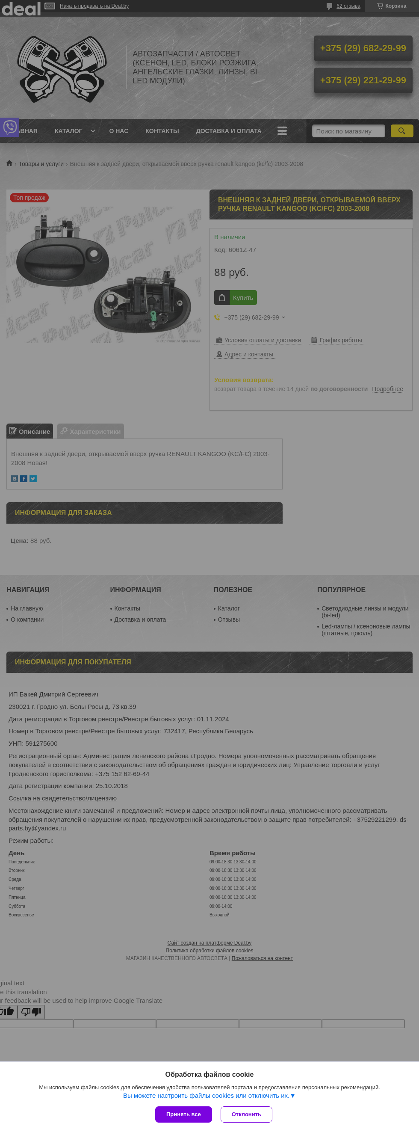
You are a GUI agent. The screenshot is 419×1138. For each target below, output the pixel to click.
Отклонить (246, 1114)
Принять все (183, 1114)
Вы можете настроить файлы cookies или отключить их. (206, 1095)
